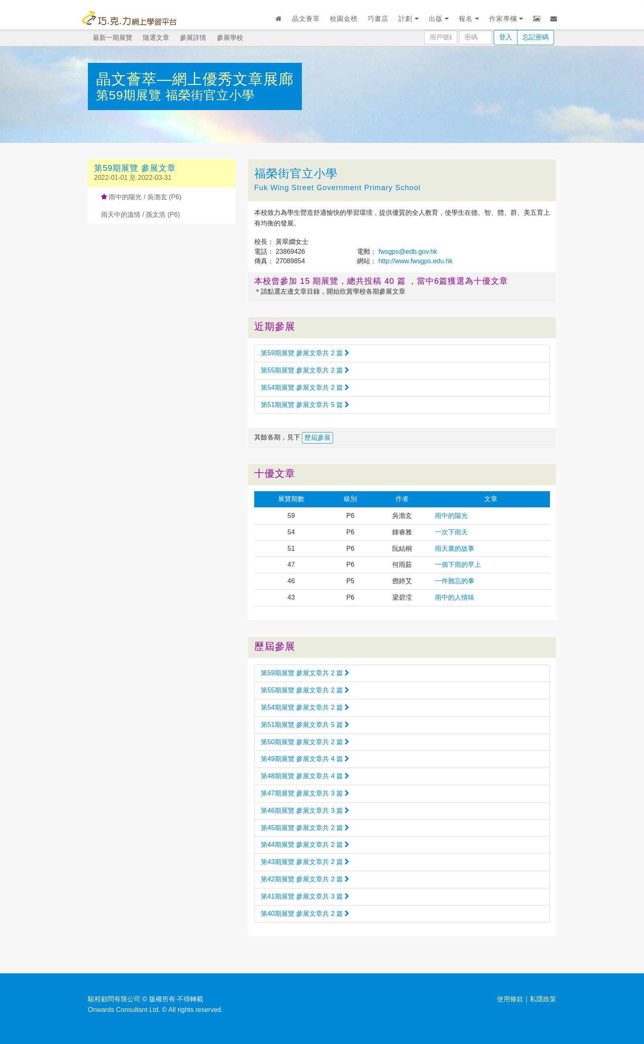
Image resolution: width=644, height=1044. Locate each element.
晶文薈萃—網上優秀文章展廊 (195, 79)
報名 (469, 18)
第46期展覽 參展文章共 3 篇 (305, 810)
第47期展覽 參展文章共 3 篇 (305, 793)
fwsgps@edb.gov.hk (407, 251)
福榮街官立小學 (210, 95)
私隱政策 (543, 999)
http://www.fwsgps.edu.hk (415, 261)
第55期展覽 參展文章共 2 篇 (305, 370)
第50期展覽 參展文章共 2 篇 (305, 741)
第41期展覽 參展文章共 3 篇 (305, 896)
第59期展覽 (131, 95)
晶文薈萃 (306, 18)
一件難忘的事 (454, 580)
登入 (505, 37)
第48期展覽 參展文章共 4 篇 (305, 776)
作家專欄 (506, 18)
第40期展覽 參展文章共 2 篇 (305, 913)
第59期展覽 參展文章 (135, 167)
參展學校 (230, 37)
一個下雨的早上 (458, 564)
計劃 (408, 18)
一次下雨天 (451, 532)
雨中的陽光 (451, 515)
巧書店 (378, 18)
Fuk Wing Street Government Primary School (337, 188)
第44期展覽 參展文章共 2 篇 (305, 844)
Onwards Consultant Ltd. (124, 1009)
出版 (439, 18)
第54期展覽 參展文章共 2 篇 (305, 387)
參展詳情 (193, 37)
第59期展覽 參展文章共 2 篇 (305, 353)
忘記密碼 (535, 37)
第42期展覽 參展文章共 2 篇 (305, 879)
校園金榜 (344, 18)
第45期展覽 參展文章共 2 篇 (305, 827)
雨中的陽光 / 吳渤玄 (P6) (141, 196)
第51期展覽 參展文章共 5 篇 (305, 404)
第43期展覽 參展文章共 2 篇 (305, 861)
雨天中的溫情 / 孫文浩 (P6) (140, 214)
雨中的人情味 (454, 597)
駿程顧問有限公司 (114, 999)
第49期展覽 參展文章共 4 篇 (305, 758)
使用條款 (510, 999)
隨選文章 (156, 37)
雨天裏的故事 (454, 548)
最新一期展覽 (112, 37)
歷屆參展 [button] (317, 437)
